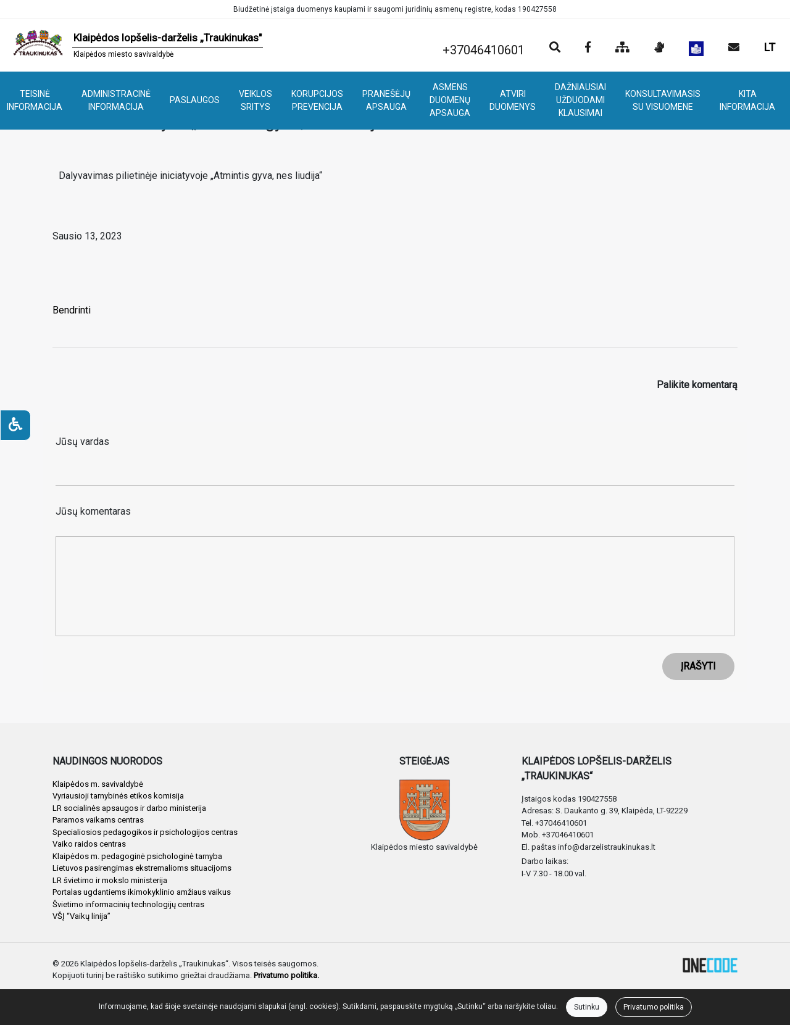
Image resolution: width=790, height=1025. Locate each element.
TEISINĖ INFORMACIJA (34, 100)
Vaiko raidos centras (89, 844)
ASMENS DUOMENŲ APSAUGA (450, 100)
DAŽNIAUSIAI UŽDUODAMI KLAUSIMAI (580, 100)
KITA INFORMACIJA (747, 100)
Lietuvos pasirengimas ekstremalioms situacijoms (141, 868)
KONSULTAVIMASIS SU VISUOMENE (663, 100)
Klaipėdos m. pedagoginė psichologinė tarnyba (137, 856)
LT (769, 47)
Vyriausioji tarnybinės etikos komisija (118, 795)
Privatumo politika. (286, 975)
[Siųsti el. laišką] (733, 48)
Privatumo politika (653, 1007)
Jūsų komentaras (93, 511)
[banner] (136, 45)
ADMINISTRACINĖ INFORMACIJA (116, 100)
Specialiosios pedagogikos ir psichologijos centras (145, 832)
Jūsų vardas (82, 441)
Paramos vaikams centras (98, 819)
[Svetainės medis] (622, 48)
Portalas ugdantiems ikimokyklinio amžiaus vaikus (141, 892)
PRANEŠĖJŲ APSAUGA (386, 100)
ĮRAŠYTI (698, 666)
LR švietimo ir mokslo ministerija (109, 880)
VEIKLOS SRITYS (255, 100)
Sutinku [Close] (586, 1007)
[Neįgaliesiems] (15, 425)
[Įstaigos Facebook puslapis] (588, 48)
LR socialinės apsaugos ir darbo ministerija (129, 808)
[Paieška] (554, 48)
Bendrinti (71, 310)
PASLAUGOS (195, 100)
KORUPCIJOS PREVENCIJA (317, 100)
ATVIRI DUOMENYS (512, 100)
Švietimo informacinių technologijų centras (128, 904)
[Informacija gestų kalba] (659, 48)
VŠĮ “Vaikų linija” (81, 916)
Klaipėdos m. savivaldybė (97, 784)
